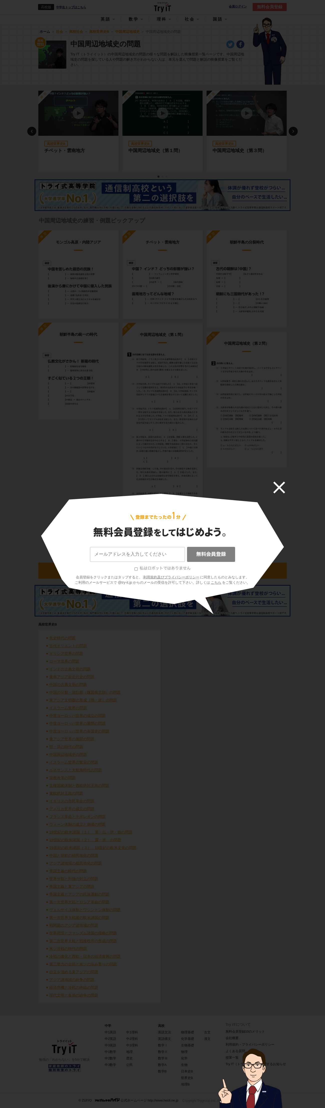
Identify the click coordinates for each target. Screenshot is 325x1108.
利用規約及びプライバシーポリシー (171, 577)
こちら (216, 582)
